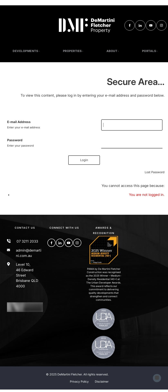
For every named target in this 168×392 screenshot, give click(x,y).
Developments (25, 51)
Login (84, 160)
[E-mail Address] (131, 125)
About (111, 51)
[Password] (131, 143)
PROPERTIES (72, 51)
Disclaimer (102, 381)
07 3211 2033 (27, 241)
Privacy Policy (79, 381)
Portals (149, 51)
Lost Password (155, 172)
